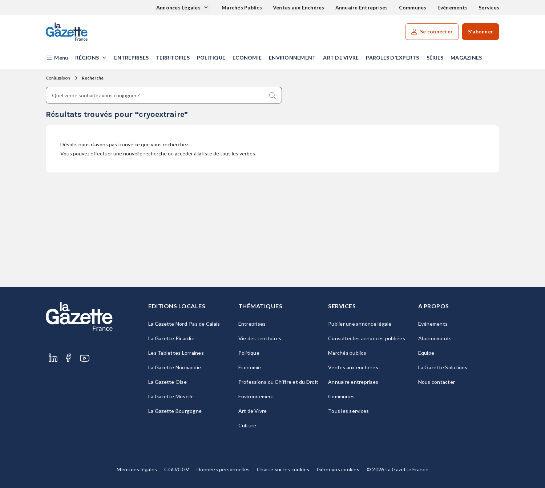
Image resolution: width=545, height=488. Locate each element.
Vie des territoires (260, 338)
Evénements (452, 7)
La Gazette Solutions (443, 367)
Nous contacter (436, 382)
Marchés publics (347, 353)
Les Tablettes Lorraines (176, 353)
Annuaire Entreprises (361, 7)
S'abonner (480, 31)
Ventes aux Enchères (298, 7)
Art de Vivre (341, 57)
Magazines (466, 57)
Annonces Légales (179, 7)
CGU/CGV (176, 469)
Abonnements (435, 338)
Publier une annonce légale (360, 324)
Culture (247, 425)
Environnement (292, 57)
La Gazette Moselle (171, 396)
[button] (57, 58)
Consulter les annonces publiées (366, 338)
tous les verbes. (238, 153)
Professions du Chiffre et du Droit (278, 382)
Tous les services (348, 411)
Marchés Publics (242, 7)
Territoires (173, 57)
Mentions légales (137, 469)
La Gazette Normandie (174, 367)
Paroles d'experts (392, 57)
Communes (413, 7)
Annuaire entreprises (353, 382)
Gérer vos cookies (338, 469)
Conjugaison (58, 78)
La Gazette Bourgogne (175, 411)
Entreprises (131, 57)
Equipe (426, 353)
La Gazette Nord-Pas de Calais (184, 324)
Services (489, 7)
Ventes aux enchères (353, 367)
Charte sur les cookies (283, 469)
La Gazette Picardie (171, 338)
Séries (435, 57)
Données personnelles (223, 469)
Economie (247, 57)
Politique (211, 57)
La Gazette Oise (167, 382)
